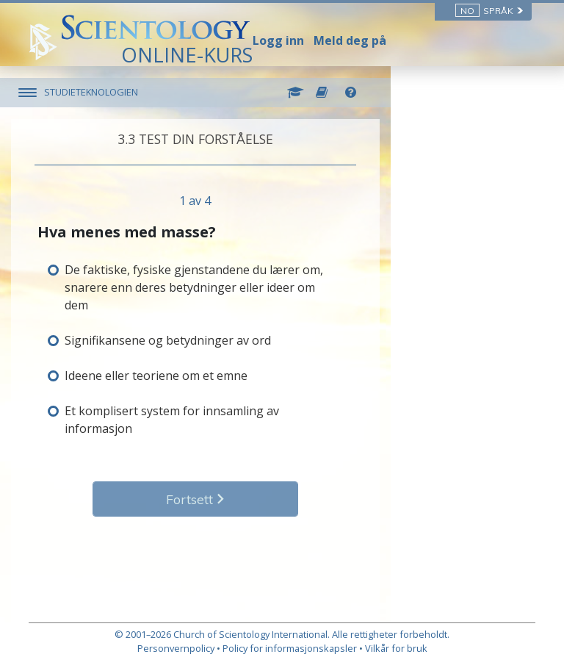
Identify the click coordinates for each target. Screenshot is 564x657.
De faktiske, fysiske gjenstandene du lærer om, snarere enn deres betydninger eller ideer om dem (263, 278)
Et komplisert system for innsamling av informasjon (224, 393)
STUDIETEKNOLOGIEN (109, 91)
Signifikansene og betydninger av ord (185, 323)
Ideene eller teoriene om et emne (173, 358)
